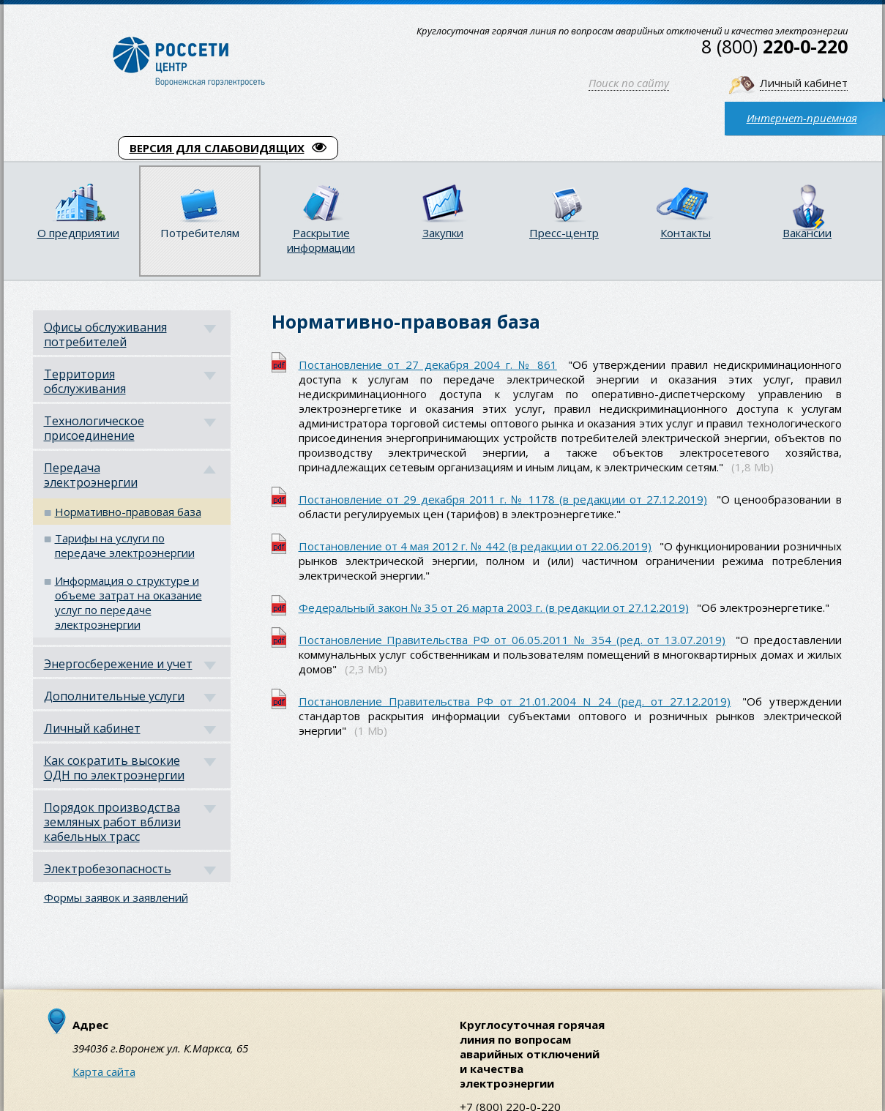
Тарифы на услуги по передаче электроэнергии (125, 545)
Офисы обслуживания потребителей (105, 334)
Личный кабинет (804, 82)
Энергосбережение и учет (118, 664)
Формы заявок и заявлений (116, 897)
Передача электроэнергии (91, 475)
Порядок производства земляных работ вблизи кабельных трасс (112, 822)
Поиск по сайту (629, 82)
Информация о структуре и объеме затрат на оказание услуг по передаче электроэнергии (128, 602)
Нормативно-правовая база (128, 511)
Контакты (685, 232)
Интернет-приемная (802, 118)
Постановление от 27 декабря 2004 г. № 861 (428, 364)
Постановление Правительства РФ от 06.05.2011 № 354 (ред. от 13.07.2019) (512, 639)
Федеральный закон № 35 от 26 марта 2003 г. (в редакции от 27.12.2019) (494, 607)
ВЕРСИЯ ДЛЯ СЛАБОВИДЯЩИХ (228, 148)
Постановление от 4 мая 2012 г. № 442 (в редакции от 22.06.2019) (475, 546)
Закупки (442, 232)
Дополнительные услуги (114, 696)
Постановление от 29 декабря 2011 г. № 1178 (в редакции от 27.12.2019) (503, 499)
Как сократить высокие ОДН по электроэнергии (114, 767)
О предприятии (78, 232)
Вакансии (807, 232)
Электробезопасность (107, 869)
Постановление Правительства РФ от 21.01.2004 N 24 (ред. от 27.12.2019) (515, 701)
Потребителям (199, 232)
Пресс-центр (564, 232)
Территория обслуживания (85, 381)
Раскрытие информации (321, 240)
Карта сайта (103, 1071)
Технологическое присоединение (94, 428)
